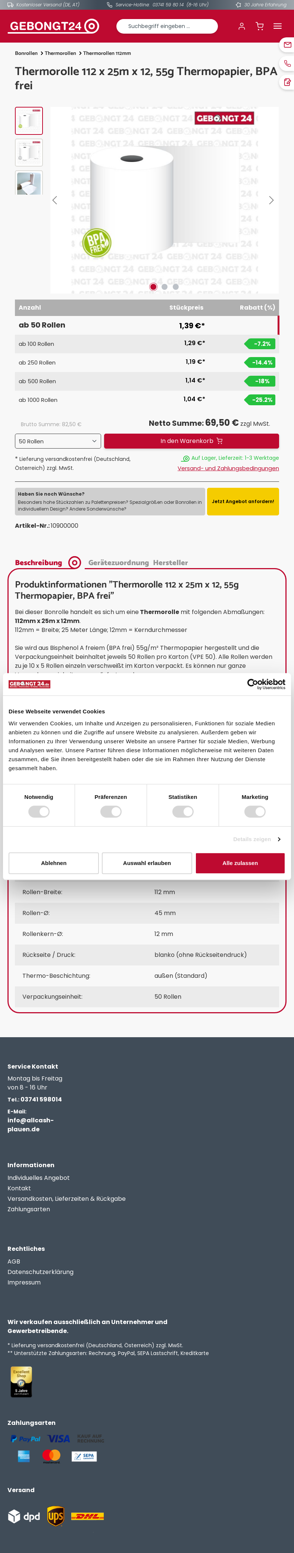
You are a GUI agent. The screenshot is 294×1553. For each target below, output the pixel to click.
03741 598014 (34, 1099)
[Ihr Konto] (242, 26)
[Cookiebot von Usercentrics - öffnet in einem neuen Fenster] (252, 684)
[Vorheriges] (56, 200)
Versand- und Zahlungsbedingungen (228, 468)
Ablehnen (53, 863)
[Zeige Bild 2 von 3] (165, 287)
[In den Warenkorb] (191, 441)
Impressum (24, 1282)
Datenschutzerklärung (40, 1272)
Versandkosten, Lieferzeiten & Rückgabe (66, 1198)
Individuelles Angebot (38, 1178)
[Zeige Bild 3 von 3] (176, 287)
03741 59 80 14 (168, 4)
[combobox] (167, 26)
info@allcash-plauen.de (30, 1121)
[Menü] (278, 26)
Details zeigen (252, 839)
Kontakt (19, 1188)
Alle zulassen (240, 863)
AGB (13, 1261)
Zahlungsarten (28, 1209)
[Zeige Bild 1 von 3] (153, 287)
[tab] (50, 562)
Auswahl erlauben (147, 863)
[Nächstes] (273, 200)
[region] (147, 200)
